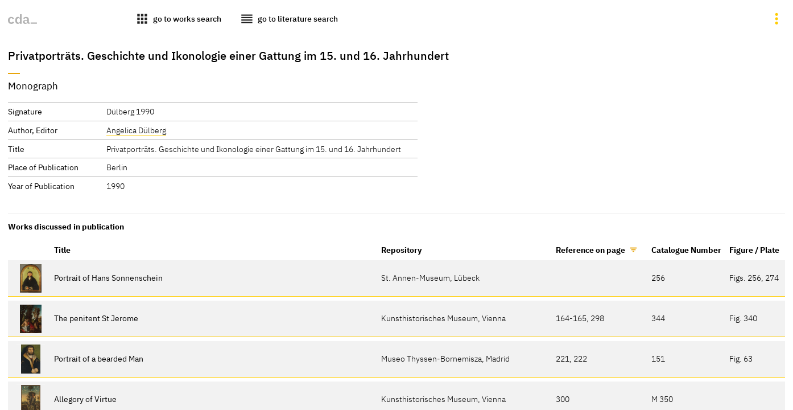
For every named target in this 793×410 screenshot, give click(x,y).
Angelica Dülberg (136, 130)
